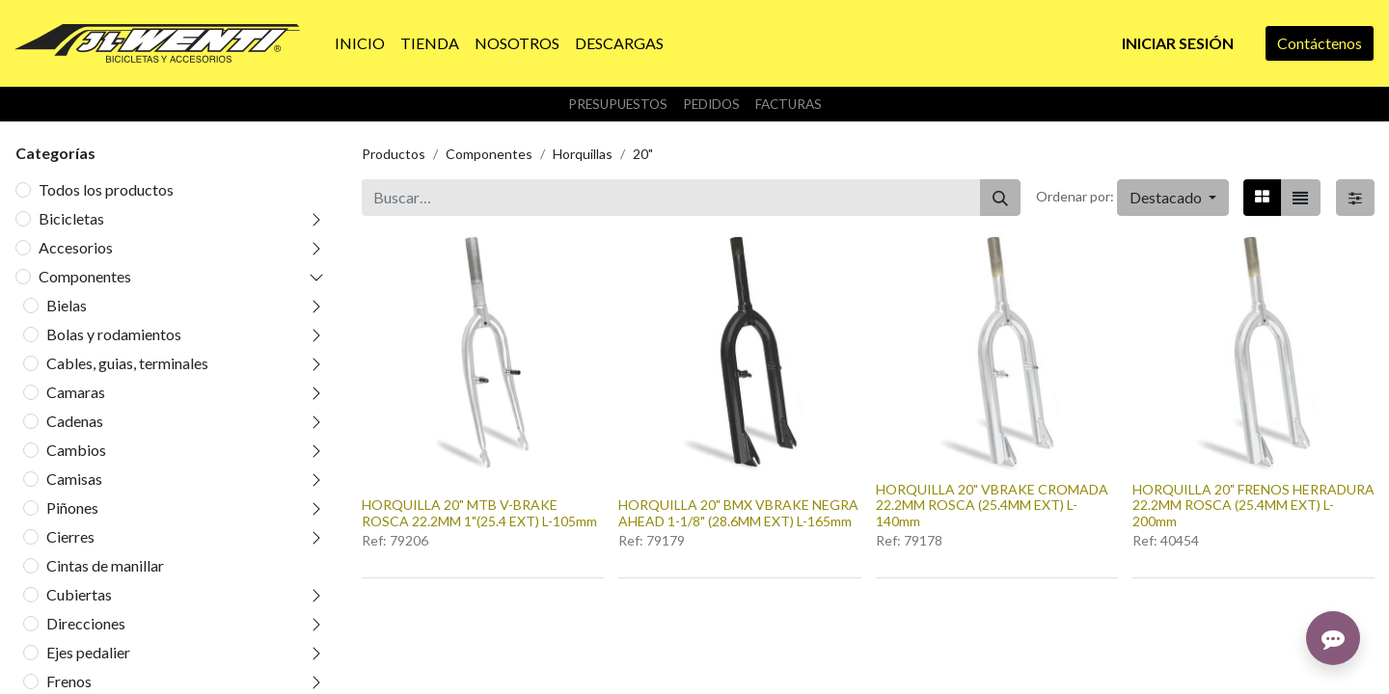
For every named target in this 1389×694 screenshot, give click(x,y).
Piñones (72, 507)
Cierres (70, 536)
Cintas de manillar (105, 565)
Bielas (66, 305)
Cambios (76, 449)
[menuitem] (360, 43)
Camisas (74, 478)
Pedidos (711, 104)
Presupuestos (617, 104)
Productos (393, 154)
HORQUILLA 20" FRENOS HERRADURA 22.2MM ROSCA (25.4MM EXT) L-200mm (1253, 505)
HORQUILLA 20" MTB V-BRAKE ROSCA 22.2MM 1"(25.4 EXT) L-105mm (479, 512)
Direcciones (85, 623)
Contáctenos (1319, 43)
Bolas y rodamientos (113, 334)
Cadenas (74, 421)
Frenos (69, 681)
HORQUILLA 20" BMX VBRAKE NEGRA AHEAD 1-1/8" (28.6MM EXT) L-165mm (738, 512)
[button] (1173, 197)
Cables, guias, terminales (127, 363)
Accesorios (76, 247)
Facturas (788, 104)
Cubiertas (79, 594)
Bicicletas (71, 218)
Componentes (85, 276)
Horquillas (583, 154)
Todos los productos (106, 189)
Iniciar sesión (1178, 43)
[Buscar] (1000, 197)
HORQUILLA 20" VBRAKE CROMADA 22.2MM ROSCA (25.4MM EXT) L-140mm (992, 505)
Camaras (75, 392)
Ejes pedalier (88, 652)
